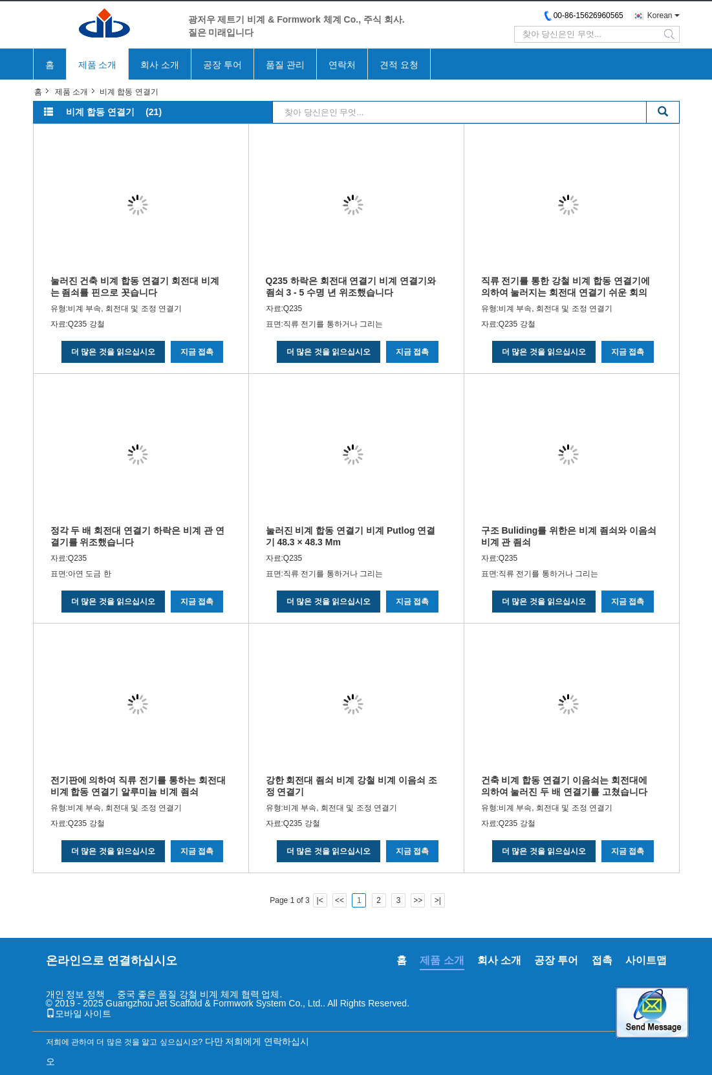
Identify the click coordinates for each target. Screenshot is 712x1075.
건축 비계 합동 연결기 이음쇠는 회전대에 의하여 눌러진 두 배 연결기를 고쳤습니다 (564, 786)
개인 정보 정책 (75, 994)
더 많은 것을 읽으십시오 (113, 351)
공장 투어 (222, 65)
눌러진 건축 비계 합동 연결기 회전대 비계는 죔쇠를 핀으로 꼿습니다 (134, 287)
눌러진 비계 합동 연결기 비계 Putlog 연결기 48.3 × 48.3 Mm (351, 536)
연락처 (342, 65)
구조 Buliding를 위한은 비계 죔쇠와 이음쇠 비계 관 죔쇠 (568, 536)
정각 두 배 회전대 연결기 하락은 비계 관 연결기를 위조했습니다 (137, 536)
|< (320, 900)
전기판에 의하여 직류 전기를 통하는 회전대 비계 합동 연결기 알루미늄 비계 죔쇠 (138, 786)
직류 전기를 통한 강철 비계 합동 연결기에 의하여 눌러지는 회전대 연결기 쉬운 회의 (565, 287)
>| (438, 900)
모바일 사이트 (79, 1013)
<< (339, 900)
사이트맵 (646, 960)
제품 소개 (97, 65)
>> (417, 900)
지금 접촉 (196, 351)
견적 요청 (399, 65)
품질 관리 (285, 65)
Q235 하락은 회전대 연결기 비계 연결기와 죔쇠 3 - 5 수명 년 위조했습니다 (351, 287)
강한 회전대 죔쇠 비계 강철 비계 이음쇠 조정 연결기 (351, 786)
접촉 (602, 960)
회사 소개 (159, 65)
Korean (660, 15)
